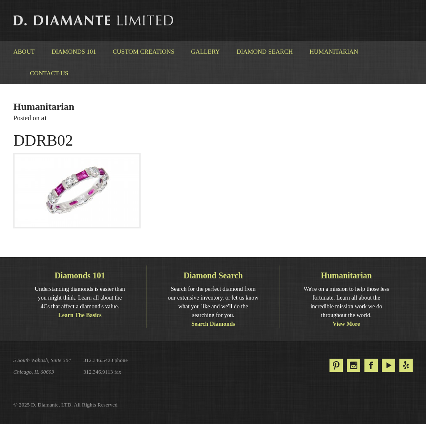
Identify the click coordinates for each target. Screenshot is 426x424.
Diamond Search (264, 51)
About (24, 51)
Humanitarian (334, 51)
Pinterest (336, 365)
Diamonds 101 (74, 51)
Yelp (406, 365)
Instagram (353, 365)
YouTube (388, 365)
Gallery (205, 51)
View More (346, 324)
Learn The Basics (80, 315)
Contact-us (49, 73)
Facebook (371, 365)
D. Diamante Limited (94, 20)
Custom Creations (144, 51)
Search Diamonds (213, 324)
